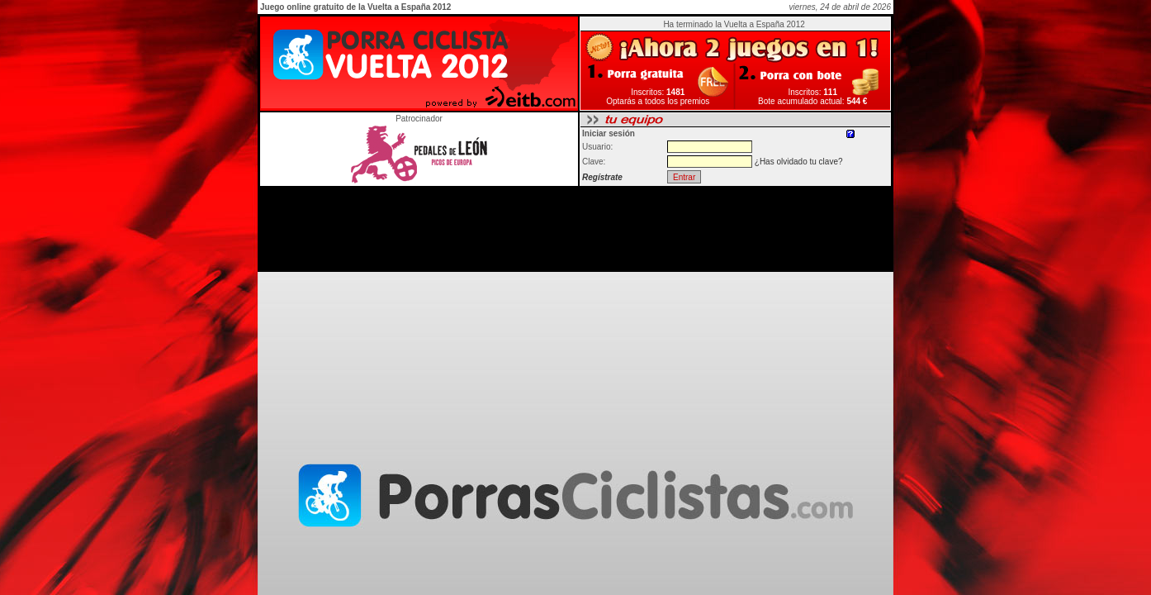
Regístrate (602, 177)
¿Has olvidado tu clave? (799, 161)
